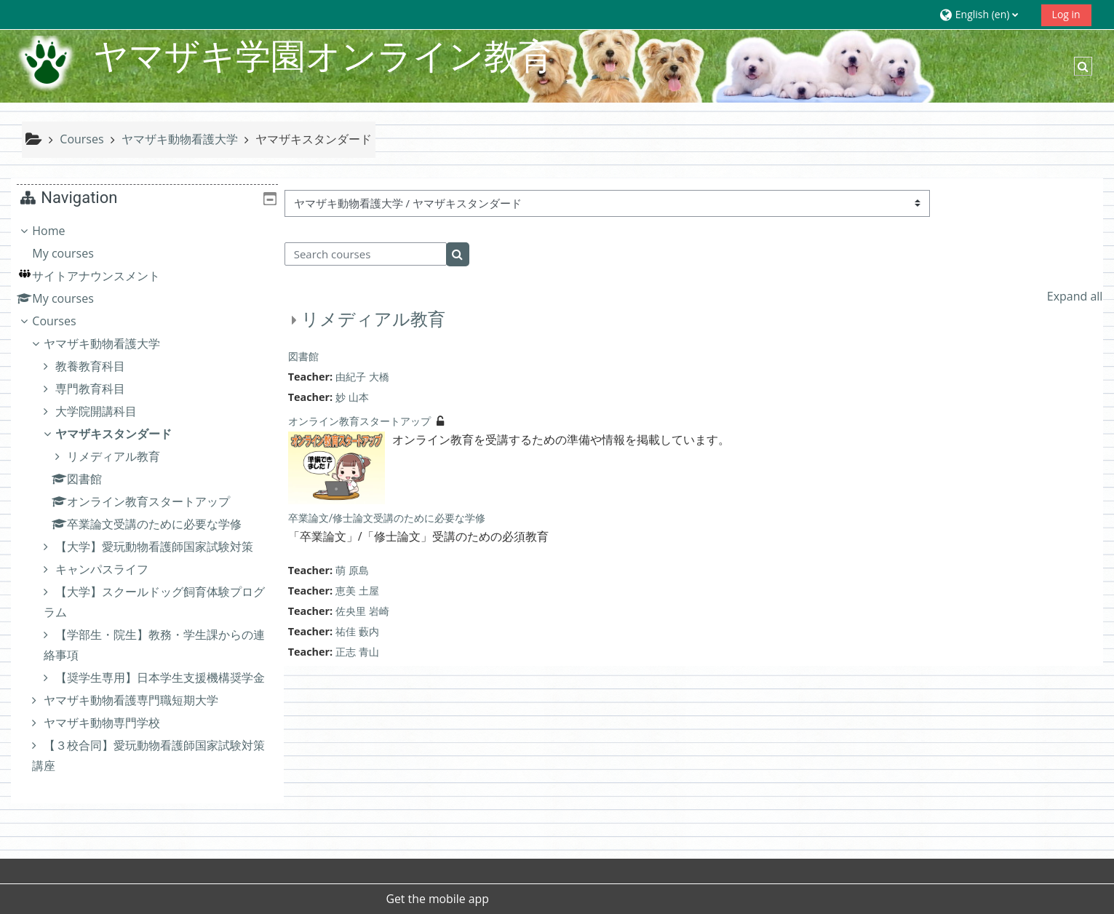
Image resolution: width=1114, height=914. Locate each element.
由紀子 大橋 (362, 377)
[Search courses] (365, 254)
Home (59, 231)
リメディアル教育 (373, 319)
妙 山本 (352, 397)
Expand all (1075, 296)
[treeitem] (147, 518)
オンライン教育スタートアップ (358, 421)
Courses (65, 321)
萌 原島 (352, 570)
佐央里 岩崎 (362, 611)
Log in (1066, 14)
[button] (985, 14)
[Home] (46, 65)
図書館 (302, 356)
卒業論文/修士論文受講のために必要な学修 (386, 518)
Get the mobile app (437, 899)
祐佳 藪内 (357, 631)
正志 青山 (357, 652)
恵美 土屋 (357, 590)
